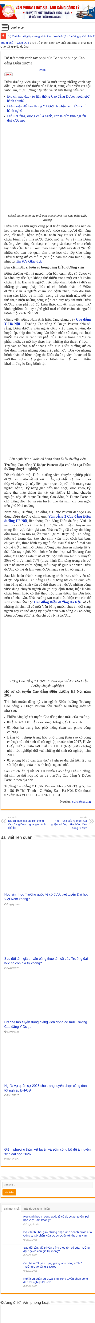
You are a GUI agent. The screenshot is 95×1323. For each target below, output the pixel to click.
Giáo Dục (23, 42)
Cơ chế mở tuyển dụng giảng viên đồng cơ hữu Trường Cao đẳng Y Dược (53, 1218)
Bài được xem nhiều (37, 1162)
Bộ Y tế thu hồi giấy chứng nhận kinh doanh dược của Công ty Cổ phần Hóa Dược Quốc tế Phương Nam (57, 1187)
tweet (42, 69)
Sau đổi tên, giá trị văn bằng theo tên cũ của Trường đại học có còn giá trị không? (56, 1203)
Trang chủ (7, 42)
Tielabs (72, 1316)
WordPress (41, 1316)
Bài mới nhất (12, 1162)
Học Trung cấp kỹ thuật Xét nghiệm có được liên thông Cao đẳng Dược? (67, 776)
